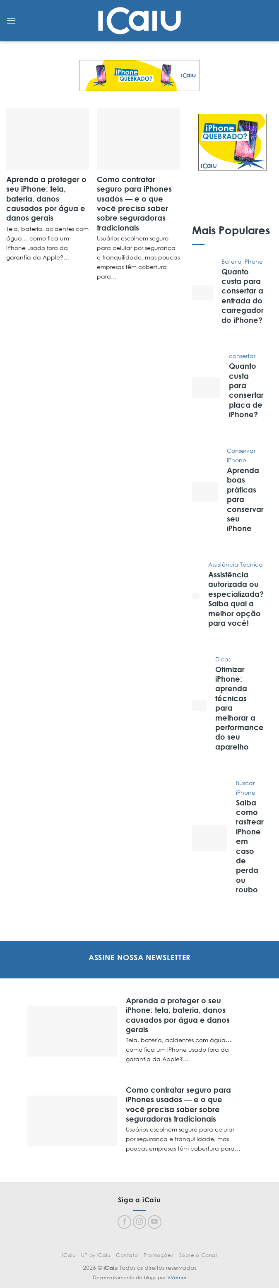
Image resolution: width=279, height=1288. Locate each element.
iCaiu (68, 1255)
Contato (127, 1255)
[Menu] (11, 20)
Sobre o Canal (198, 1255)
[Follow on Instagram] (140, 1222)
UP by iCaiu (96, 1255)
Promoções (159, 1255)
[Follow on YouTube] (154, 1222)
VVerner (177, 1277)
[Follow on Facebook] (124, 1222)
